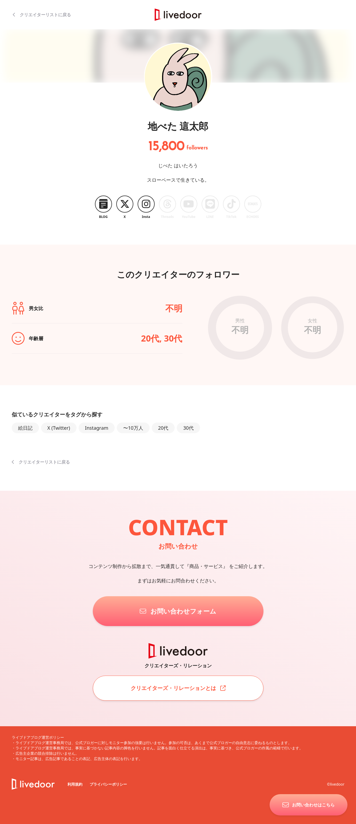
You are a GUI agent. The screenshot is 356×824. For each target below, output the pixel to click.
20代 (163, 428)
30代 (188, 428)
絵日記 (25, 428)
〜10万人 (133, 428)
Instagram (97, 428)
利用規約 (75, 784)
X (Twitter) (58, 428)
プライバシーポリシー (108, 784)
